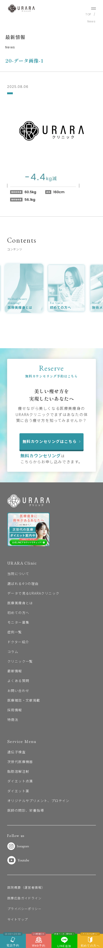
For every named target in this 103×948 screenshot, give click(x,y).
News (91, 21)
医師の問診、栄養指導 (25, 810)
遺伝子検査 (16, 752)
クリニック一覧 (20, 661)
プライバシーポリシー (24, 908)
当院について (18, 573)
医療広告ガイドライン (24, 898)
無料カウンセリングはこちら (52, 441)
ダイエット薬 (18, 791)
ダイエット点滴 (20, 781)
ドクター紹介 (18, 641)
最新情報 (14, 671)
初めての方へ (18, 612)
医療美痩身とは (20, 603)
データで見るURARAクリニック (33, 593)
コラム (12, 651)
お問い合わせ (18, 690)
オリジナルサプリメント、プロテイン (38, 800)
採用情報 (14, 710)
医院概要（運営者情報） (26, 887)
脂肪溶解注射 (18, 771)
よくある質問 (18, 680)
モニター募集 (18, 622)
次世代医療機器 (20, 761)
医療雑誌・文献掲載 (23, 700)
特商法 (12, 719)
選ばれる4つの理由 (23, 583)
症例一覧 (14, 632)
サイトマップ (17, 919)
